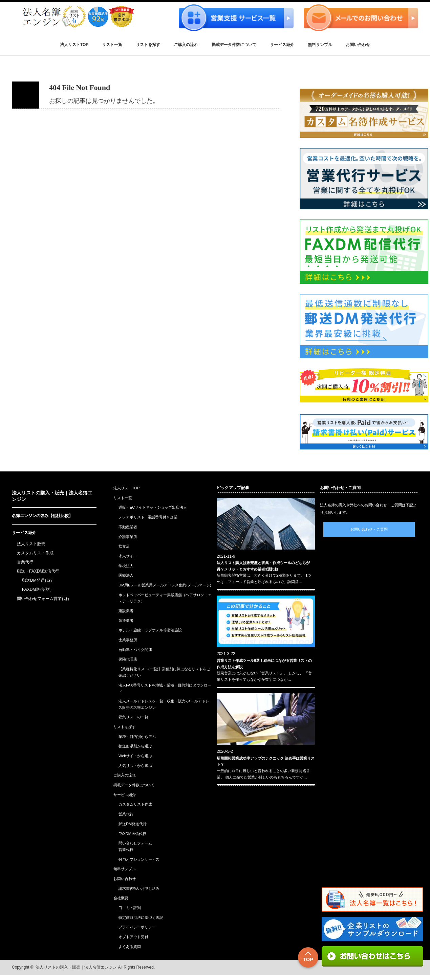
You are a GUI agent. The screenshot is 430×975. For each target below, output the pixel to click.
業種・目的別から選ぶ (137, 737)
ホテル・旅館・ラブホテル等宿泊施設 (150, 630)
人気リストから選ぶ (135, 766)
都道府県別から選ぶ (135, 746)
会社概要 (120, 898)
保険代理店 (128, 659)
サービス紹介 (282, 44)
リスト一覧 (112, 44)
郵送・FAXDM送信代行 (38, 571)
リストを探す (148, 44)
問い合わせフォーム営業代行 (43, 598)
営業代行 (25, 562)
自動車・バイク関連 (135, 650)
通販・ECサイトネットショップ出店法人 (153, 507)
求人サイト (128, 556)
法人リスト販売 (31, 543)
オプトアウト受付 (133, 937)
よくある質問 (130, 947)
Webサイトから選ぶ (135, 756)
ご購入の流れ (186, 44)
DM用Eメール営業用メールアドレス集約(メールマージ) (165, 585)
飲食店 (124, 546)
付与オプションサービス (139, 859)
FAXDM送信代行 (37, 589)
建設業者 (126, 611)
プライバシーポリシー (137, 927)
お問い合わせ (358, 44)
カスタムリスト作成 (35, 553)
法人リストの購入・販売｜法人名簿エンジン (76, 967)
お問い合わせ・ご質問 (369, 529)
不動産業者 (128, 527)
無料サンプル (320, 44)
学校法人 (126, 566)
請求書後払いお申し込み (139, 888)
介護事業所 (128, 537)
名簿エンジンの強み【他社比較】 (42, 515)
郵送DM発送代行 (37, 580)
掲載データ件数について (234, 44)
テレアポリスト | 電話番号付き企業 (148, 517)
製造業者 (126, 621)
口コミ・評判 (130, 908)
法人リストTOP (74, 44)
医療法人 (126, 575)
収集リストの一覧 (133, 717)
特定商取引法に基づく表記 (141, 917)
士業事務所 (128, 640)
